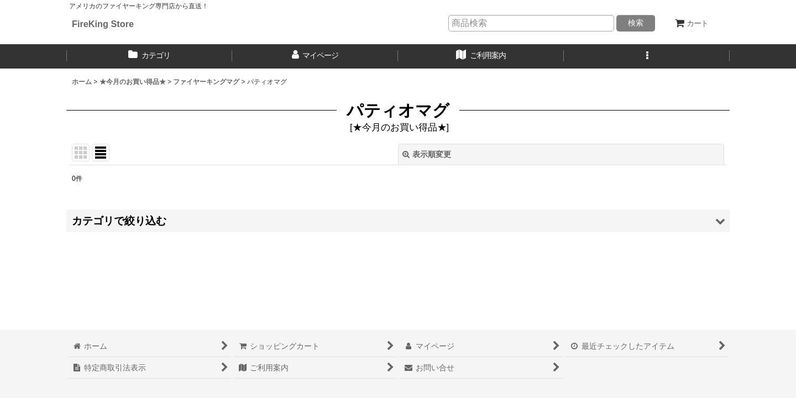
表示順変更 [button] (426, 154)
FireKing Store (103, 24)
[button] (647, 56)
